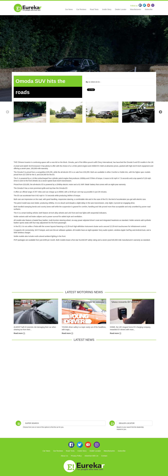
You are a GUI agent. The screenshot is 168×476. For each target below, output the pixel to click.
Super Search (32, 423)
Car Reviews (81, 9)
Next (160, 112)
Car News (69, 9)
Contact (104, 456)
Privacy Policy (76, 456)
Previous (7, 112)
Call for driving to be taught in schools (83, 301)
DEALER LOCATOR (126, 423)
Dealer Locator (120, 9)
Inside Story (106, 9)
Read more (19, 333)
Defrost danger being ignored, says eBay (33, 302)
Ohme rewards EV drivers (124, 301)
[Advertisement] (84, 143)
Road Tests (94, 9)
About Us (64, 456)
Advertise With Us (91, 456)
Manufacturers (135, 9)
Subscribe (148, 9)
